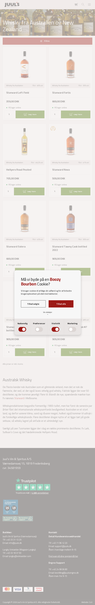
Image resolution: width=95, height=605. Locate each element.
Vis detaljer (47, 313)
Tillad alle (61, 304)
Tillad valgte (33, 304)
